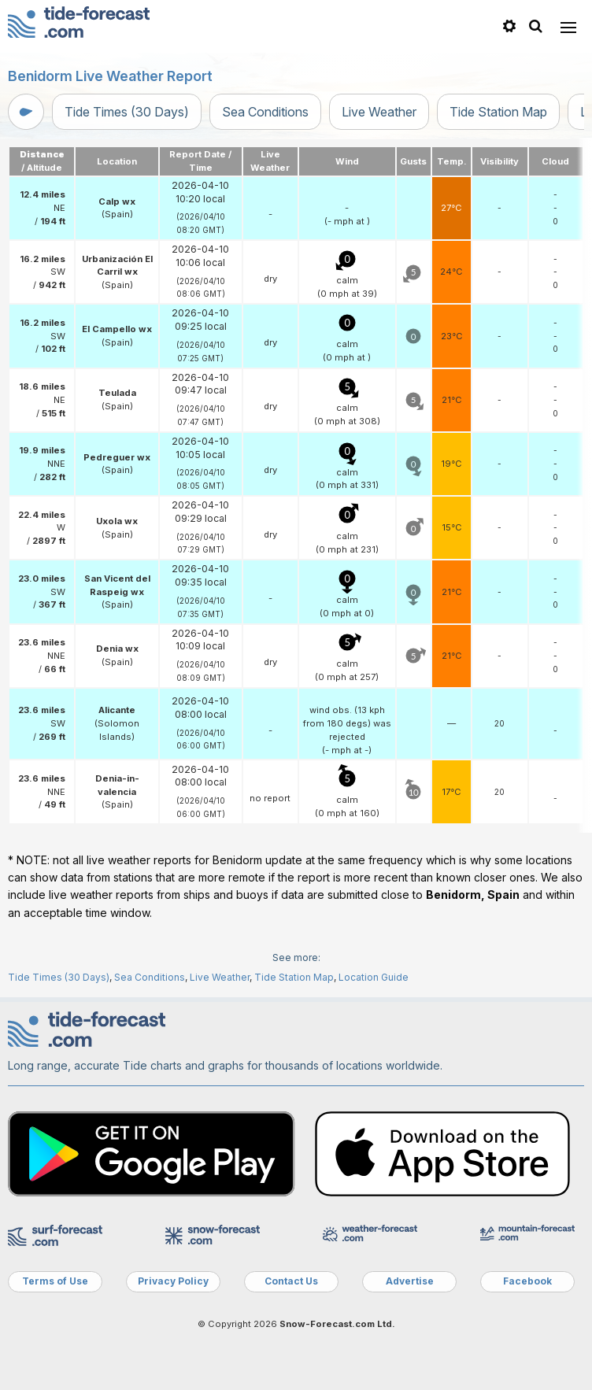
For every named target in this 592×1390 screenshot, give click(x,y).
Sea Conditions (265, 112)
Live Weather (379, 112)
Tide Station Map (498, 112)
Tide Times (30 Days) (127, 112)
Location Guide (374, 977)
